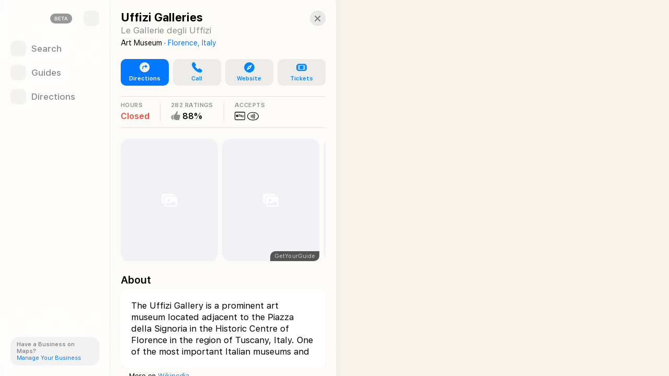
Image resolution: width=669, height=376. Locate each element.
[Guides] (55, 73)
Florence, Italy (192, 43)
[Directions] (55, 97)
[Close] (311, 18)
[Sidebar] (91, 18)
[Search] (55, 49)
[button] (194, 72)
